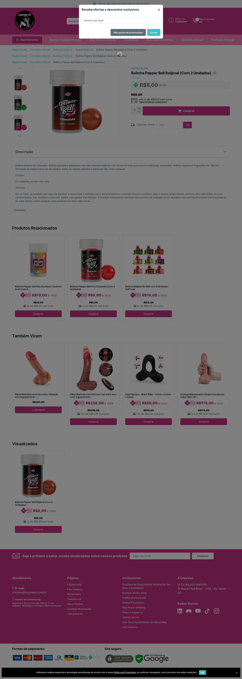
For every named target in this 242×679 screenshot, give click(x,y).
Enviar (153, 32)
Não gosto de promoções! (128, 32)
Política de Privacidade (125, 672)
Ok (202, 672)
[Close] (159, 9)
